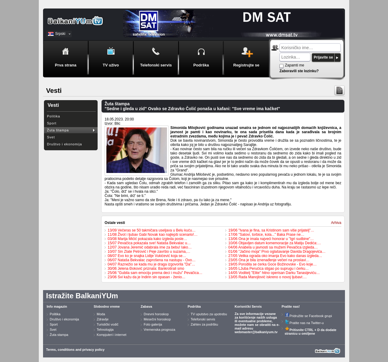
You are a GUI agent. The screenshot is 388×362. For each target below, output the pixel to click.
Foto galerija (153, 324)
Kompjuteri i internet (111, 335)
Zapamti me (294, 65)
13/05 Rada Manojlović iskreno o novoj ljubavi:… (267, 277)
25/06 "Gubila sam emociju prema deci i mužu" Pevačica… (155, 273)
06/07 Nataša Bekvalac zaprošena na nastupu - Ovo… (152, 260)
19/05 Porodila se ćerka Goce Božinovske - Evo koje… (272, 264)
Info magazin (57, 306)
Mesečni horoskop (157, 319)
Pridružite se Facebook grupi (308, 316)
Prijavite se (323, 57)
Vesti (53, 105)
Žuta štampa (58, 130)
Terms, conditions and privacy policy (75, 349)
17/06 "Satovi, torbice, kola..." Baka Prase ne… (266, 234)
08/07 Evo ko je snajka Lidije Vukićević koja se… (147, 256)
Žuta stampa (59, 335)
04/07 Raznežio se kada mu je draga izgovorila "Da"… (151, 264)
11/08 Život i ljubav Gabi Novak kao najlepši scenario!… (153, 234)
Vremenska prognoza (159, 329)
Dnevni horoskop (156, 314)
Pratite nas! (291, 306)
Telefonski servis (203, 319)
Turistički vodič (108, 324)
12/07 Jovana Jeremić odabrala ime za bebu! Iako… (150, 247)
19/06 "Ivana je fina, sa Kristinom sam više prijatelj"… (271, 230)
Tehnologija (105, 329)
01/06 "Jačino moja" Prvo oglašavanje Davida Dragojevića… (277, 251)
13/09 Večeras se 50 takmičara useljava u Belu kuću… (152, 230)
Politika (53, 116)
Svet (51, 137)
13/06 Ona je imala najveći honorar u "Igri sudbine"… (271, 239)
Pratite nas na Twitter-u (304, 323)
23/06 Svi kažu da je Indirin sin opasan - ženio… (147, 277)
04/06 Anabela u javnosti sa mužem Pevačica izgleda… (273, 247)
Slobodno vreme (107, 306)
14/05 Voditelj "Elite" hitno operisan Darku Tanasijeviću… (274, 273)
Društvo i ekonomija (64, 144)
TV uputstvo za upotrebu (209, 314)
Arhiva (336, 223)
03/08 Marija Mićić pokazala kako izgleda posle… (147, 239)
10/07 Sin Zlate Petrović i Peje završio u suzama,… (149, 251)
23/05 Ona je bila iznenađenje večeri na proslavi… (268, 260)
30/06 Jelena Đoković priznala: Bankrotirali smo (146, 268)
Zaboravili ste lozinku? (299, 71)
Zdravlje (103, 319)
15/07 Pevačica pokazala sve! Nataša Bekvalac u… (149, 243)
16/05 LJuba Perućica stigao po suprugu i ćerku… (268, 268)
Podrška (194, 306)
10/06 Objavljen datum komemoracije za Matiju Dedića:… (274, 243)
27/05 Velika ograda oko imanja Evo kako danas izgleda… (275, 256)
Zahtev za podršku (204, 324)
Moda (101, 314)
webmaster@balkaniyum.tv (256, 332)
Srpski (60, 34)
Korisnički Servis (248, 306)
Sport (51, 123)
